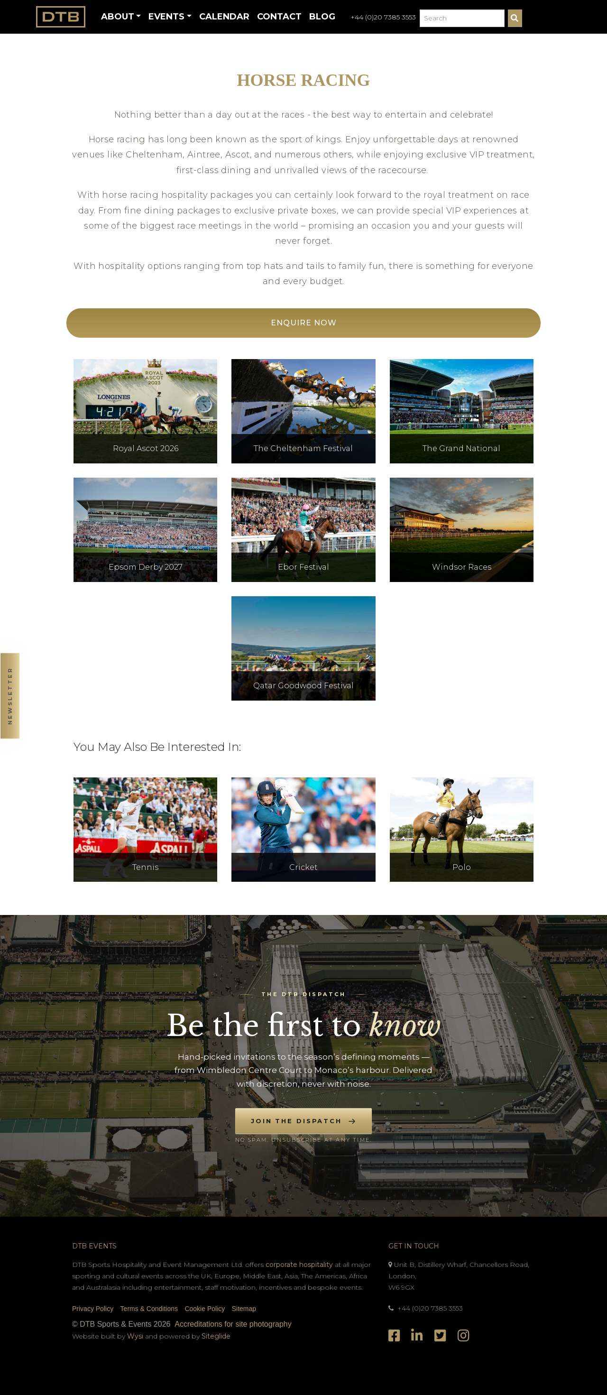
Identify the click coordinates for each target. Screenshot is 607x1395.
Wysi (136, 1336)
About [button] (117, 16)
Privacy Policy (92, 1308)
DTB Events (94, 1246)
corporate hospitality (299, 1264)
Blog (322, 16)
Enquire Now (304, 322)
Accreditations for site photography (233, 1324)
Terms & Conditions (149, 1308)
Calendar (224, 16)
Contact (279, 16)
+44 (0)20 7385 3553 (383, 17)
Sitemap (244, 1308)
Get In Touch (413, 1246)
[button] (9, 697)
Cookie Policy (204, 1308)
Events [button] (166, 16)
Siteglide (216, 1336)
